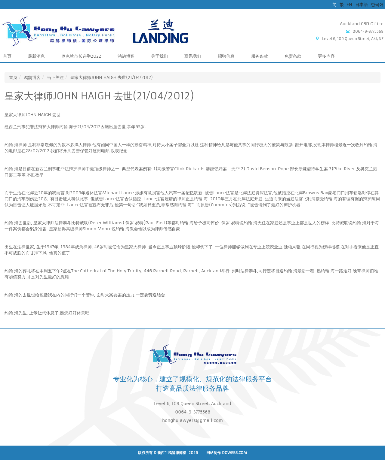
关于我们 (159, 56)
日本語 (361, 4)
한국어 (377, 4)
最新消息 (36, 56)
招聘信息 (226, 56)
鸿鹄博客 (126, 56)
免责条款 (293, 56)
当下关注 (55, 77)
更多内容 (326, 56)
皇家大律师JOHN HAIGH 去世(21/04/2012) (111, 77)
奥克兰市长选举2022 (81, 56)
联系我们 (192, 56)
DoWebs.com (234, 452)
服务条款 (259, 56)
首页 (7, 56)
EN (349, 4)
